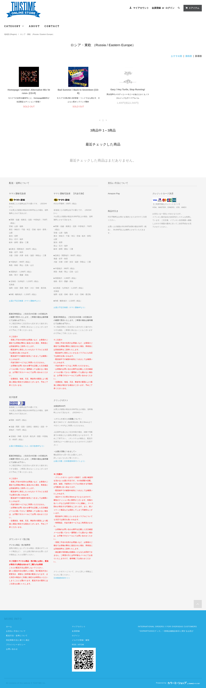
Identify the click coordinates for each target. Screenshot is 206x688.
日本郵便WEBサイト (62, 578)
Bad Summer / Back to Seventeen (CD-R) (78, 91)
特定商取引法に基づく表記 (17, 640)
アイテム (192, 8)
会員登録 (156, 8)
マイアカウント (141, 8)
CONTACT (52, 26)
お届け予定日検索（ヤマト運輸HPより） (25, 301)
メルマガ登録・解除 (80, 640)
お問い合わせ (12, 649)
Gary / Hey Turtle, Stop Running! (127, 89)
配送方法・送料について (17, 636)
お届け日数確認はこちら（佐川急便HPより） (27, 446)
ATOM (81, 645)
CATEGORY (14, 26)
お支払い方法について (16, 631)
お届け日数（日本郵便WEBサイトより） (70, 461)
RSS (74, 645)
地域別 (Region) (10, 34)
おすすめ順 (176, 56)
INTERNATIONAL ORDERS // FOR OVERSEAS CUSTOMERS (167, 626)
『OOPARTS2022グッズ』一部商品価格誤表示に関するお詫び (165, 631)
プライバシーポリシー (16, 645)
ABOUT (34, 26)
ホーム (9, 626)
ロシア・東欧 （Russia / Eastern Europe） (37, 34)
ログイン (169, 8)
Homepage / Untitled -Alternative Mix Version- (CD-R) (29, 91)
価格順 (188, 56)
